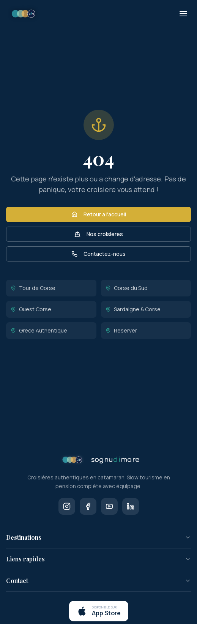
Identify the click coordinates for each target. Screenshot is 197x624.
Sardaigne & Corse (133, 309)
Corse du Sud (127, 288)
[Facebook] (88, 506)
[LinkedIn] (130, 506)
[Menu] (183, 13)
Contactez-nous (98, 253)
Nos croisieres (98, 234)
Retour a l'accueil (98, 214)
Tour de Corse (33, 288)
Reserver (121, 330)
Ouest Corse (31, 309)
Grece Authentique (39, 330)
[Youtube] (109, 506)
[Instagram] (66, 506)
